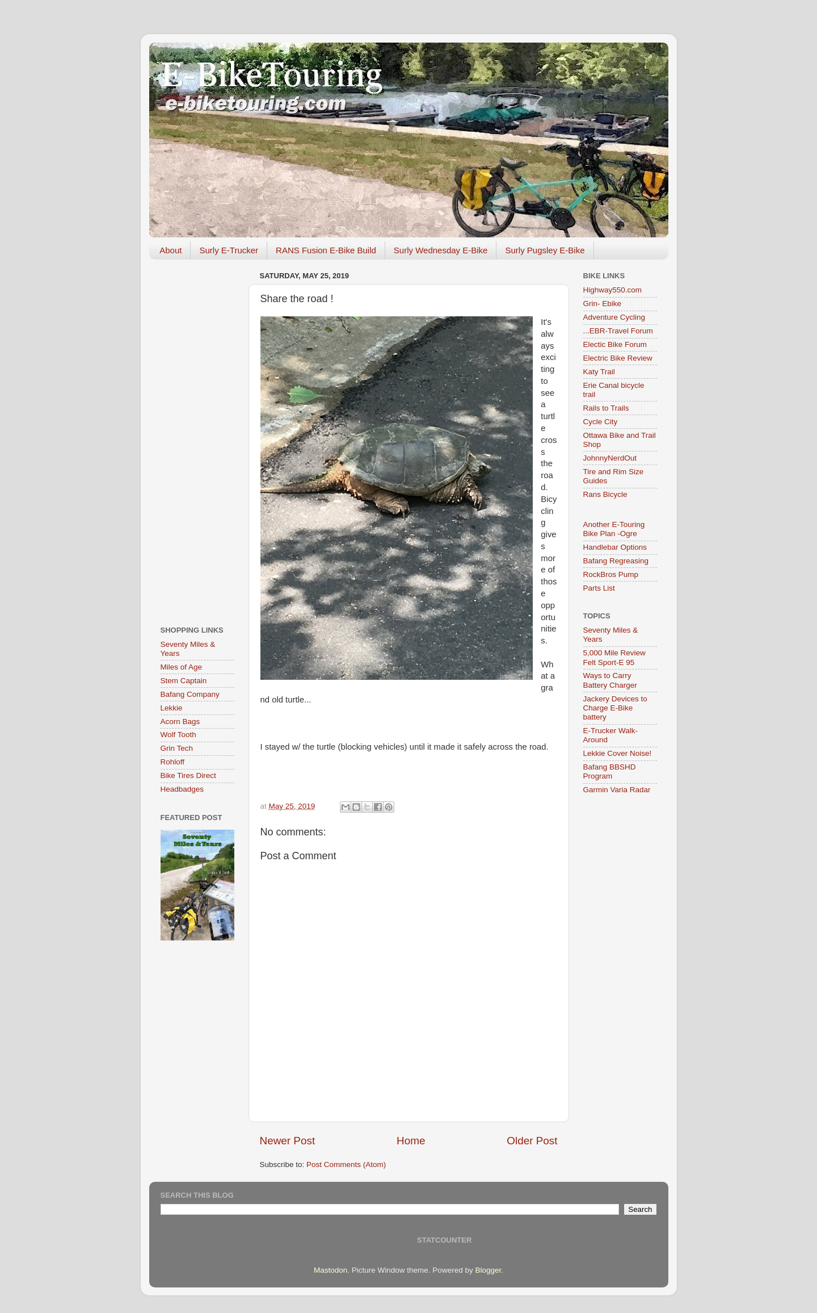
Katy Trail (599, 371)
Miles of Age (182, 667)
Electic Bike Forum (615, 344)
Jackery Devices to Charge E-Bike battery (615, 708)
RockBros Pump (611, 574)
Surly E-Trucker (228, 250)
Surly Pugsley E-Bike (544, 250)
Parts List (599, 588)
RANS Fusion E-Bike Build (326, 250)
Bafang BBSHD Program (609, 771)
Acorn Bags (180, 721)
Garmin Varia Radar (617, 789)
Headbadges (182, 789)
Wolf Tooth (178, 734)
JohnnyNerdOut (610, 458)
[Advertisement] (197, 438)
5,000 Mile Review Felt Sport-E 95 (614, 657)
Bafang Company (190, 694)
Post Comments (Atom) (346, 1164)
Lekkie (172, 708)
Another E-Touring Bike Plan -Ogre (614, 529)
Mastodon (330, 1270)
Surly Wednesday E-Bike (441, 250)
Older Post (532, 1141)
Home (411, 1141)
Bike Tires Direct (188, 775)
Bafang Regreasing (616, 561)
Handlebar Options (615, 547)
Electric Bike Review (617, 358)
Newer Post (287, 1141)
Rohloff (173, 762)
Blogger (488, 1270)
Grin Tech (177, 748)
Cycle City (600, 421)
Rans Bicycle (605, 494)
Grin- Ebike (602, 303)
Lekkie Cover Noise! (617, 753)
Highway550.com (612, 290)
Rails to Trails (606, 408)
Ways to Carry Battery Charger (610, 680)
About (170, 250)
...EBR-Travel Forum (618, 331)
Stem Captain (184, 680)
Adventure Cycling (614, 317)
